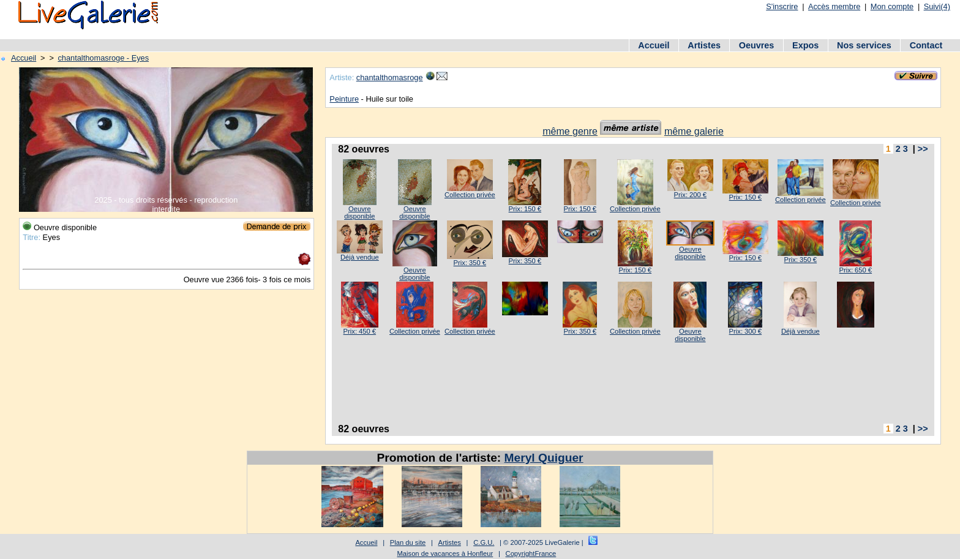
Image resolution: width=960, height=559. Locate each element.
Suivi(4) (937, 6)
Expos (805, 45)
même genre (570, 131)
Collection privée (469, 194)
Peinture (344, 98)
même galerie (694, 131)
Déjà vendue (359, 257)
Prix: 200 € (690, 194)
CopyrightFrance (531, 553)
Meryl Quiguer (543, 457)
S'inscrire (782, 6)
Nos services (864, 45)
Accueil (653, 45)
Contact (926, 45)
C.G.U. (483, 542)
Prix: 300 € (745, 331)
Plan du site (408, 542)
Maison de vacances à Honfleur (445, 553)
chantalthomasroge (389, 77)
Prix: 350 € (470, 262)
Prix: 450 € (359, 331)
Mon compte (892, 6)
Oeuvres (756, 45)
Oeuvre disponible (359, 212)
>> (923, 149)
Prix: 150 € (525, 208)
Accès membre (834, 6)
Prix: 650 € (855, 270)
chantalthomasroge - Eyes (103, 57)
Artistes (704, 45)
